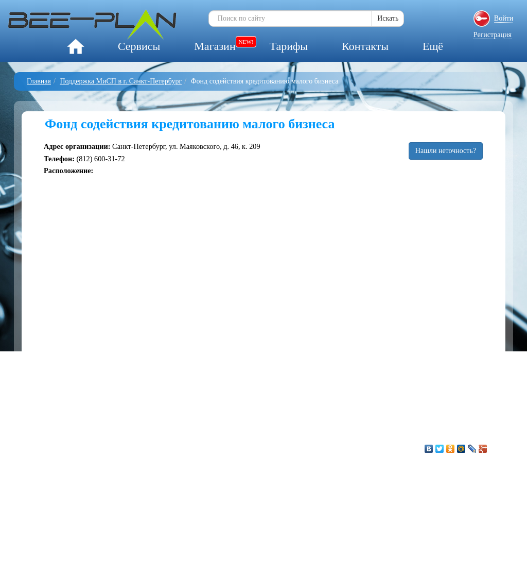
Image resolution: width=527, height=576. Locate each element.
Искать (387, 18)
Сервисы (139, 46)
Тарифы (289, 46)
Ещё (433, 46)
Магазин (214, 46)
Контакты (365, 46)
